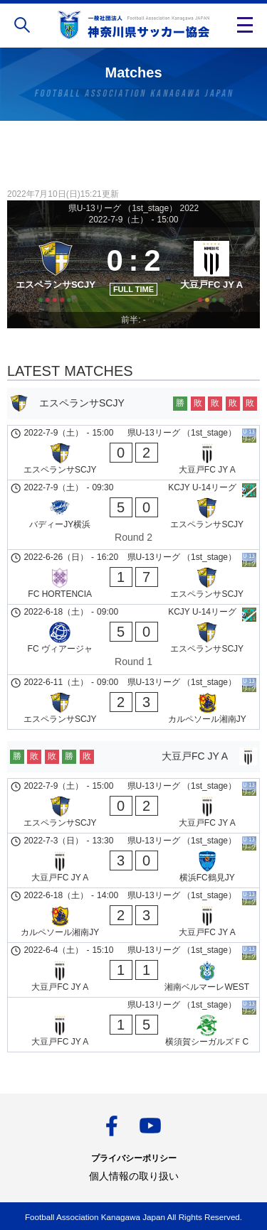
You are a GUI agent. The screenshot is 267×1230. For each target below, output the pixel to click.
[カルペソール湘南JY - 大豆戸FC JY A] (133, 915)
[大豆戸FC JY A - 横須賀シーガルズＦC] (133, 1025)
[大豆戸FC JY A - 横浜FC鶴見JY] (133, 861)
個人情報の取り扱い (134, 1176)
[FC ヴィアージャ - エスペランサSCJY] (133, 639)
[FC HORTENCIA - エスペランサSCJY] (133, 577)
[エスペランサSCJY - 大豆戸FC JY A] (133, 453)
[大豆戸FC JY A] (211, 269)
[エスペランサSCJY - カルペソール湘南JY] (133, 702)
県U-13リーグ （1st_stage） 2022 (133, 208)
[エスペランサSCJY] (55, 269)
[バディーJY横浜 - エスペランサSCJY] (133, 515)
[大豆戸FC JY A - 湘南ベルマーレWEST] (133, 970)
